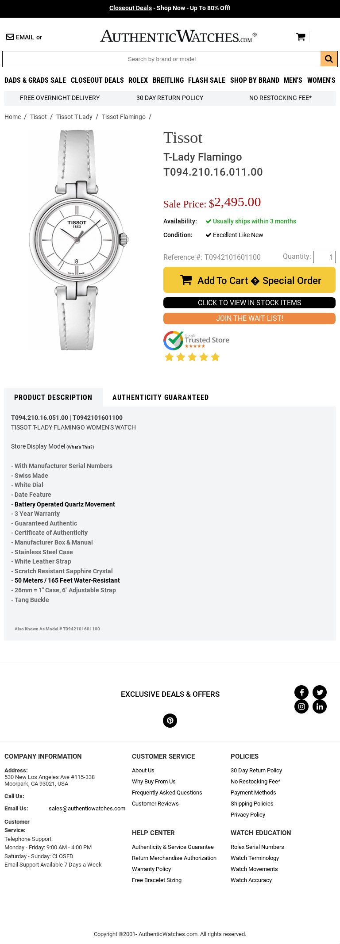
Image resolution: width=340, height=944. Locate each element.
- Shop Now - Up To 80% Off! (170, 8)
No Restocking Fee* (280, 98)
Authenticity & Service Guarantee (173, 847)
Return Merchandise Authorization (174, 858)
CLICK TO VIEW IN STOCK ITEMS (249, 303)
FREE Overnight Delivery (60, 98)
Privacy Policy (248, 814)
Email (25, 37)
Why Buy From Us (154, 781)
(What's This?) (80, 447)
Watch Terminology (255, 858)
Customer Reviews (155, 803)
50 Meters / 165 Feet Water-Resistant (67, 580)
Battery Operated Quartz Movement (65, 504)
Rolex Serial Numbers (257, 847)
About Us (143, 770)
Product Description (53, 397)
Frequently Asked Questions (167, 792)
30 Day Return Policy (256, 770)
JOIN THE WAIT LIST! (249, 318)
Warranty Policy (151, 869)
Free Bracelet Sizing (157, 880)
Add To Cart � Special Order (259, 280)
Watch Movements (254, 869)
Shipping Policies (252, 803)
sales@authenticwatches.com (87, 808)
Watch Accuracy (251, 880)
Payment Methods (253, 792)
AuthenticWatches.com (187, 36)
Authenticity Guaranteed (160, 397)
